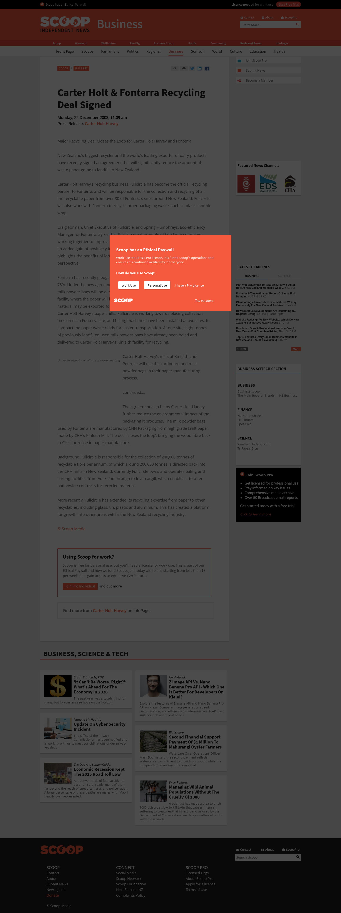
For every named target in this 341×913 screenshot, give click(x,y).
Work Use (129, 285)
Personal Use (157, 285)
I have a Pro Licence (189, 285)
